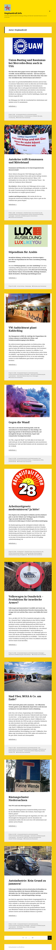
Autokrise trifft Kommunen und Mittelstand (26, 161)
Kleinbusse (28, 750)
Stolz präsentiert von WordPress (16, 947)
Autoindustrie (29, 116)
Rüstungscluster (37, 837)
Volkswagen (35, 376)
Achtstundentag (29, 553)
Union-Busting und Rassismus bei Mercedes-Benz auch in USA (27, 63)
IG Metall (35, 116)
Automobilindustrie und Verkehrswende (27, 114)
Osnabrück (20, 837)
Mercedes (40, 116)
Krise (24, 927)
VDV (14, 752)
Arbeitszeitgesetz (38, 553)
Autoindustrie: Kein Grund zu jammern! (27, 882)
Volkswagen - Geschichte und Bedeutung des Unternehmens (23, 216)
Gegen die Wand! (19, 422)
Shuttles (11, 752)
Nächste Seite (50, 938)
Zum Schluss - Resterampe (24, 286)
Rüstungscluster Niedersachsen (19, 798)
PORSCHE (26, 837)
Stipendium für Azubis (23, 252)
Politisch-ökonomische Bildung (16, 116)
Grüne (30, 376)
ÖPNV (42, 460)
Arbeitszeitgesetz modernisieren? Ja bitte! (24, 508)
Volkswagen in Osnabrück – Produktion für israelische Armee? (26, 599)
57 (33, 937)
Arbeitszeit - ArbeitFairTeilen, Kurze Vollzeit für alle (29, 213)
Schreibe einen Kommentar (23, 117)
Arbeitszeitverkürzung (14, 554)
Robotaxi (43, 750)
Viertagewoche (23, 554)
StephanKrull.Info (13, 13)
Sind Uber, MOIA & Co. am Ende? (25, 698)
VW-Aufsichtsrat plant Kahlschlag (23, 329)
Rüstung (31, 837)
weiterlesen (13, 106)
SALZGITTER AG (12, 839)
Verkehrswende (12, 461)
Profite (27, 927)
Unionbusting (12, 117)
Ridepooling (37, 750)
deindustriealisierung (23, 376)
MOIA (32, 750)
